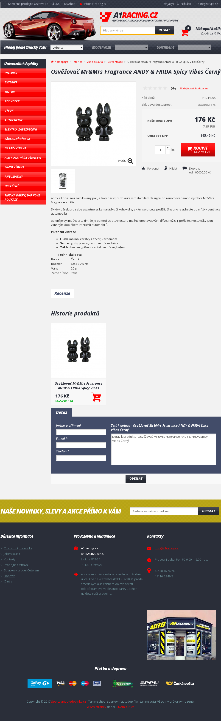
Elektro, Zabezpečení (21, 129)
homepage (61, 61)
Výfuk (9, 110)
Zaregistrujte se (208, 4)
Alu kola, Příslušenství (23, 158)
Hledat (164, 30)
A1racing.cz (139, 17)
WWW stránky (96, 707)
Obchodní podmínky (18, 548)
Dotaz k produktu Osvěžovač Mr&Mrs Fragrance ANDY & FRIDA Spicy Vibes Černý (163, 449)
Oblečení (11, 186)
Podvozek (12, 101)
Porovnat (153, 168)
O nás (8, 581)
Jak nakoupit (12, 554)
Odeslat (208, 511)
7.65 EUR (209, 126)
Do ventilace (115, 61)
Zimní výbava (14, 167)
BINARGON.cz (125, 707)
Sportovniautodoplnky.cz (68, 701)
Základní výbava (17, 139)
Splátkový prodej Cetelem (21, 570)
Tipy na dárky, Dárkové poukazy (22, 197)
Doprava (9, 576)
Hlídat (173, 168)
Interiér (11, 73)
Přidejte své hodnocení (194, 88)
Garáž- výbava (15, 148)
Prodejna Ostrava (16, 565)
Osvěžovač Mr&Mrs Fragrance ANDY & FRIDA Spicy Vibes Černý (78, 385)
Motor (10, 92)
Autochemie (14, 120)
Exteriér (11, 82)
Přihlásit (186, 4)
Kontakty (9, 559)
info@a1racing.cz (95, 4)
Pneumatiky (14, 176)
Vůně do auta (95, 61)
